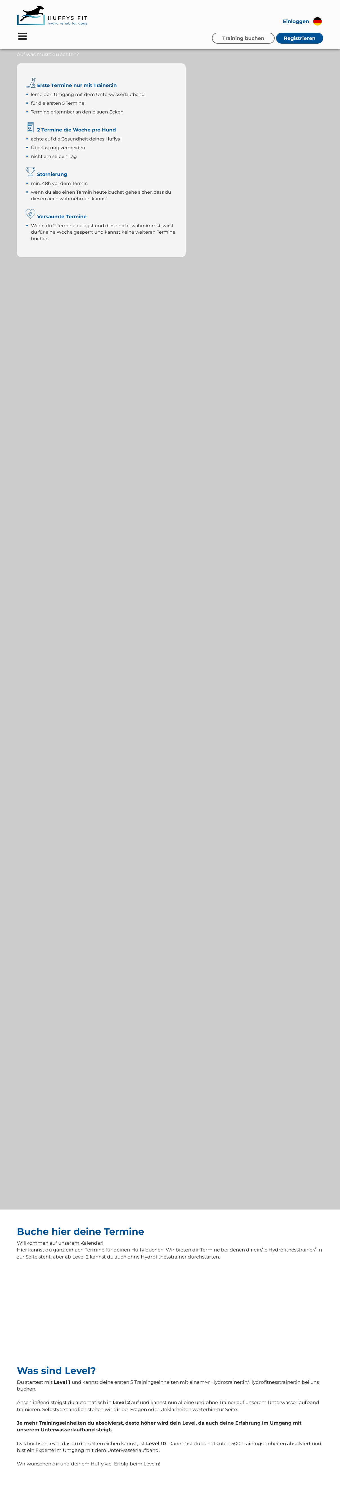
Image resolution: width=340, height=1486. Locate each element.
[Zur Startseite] (52, 15)
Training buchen (243, 38)
